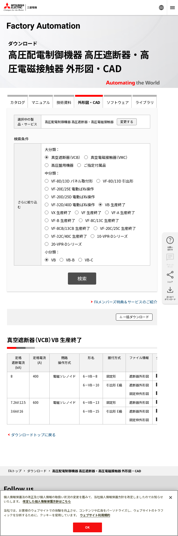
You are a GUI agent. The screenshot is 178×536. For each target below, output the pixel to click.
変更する (126, 121)
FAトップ (15, 471)
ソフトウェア (118, 102)
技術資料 (64, 102)
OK (87, 527)
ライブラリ (144, 102)
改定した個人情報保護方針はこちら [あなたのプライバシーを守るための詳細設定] (47, 501)
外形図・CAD (89, 102)
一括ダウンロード (136, 317)
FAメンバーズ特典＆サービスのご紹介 (125, 302)
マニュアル (41, 102)
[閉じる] (170, 497)
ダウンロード (37, 471)
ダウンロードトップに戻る (33, 434)
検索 (82, 278)
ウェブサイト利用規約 (95, 515)
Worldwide (161, 7)
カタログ (17, 102)
